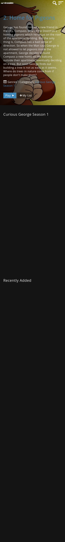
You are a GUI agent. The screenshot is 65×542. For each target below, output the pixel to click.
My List (25, 95)
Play (10, 95)
